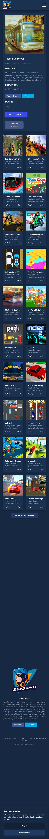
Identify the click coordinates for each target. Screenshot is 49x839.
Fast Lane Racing (35, 285)
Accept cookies (24, 832)
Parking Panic (10, 436)
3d (29, 64)
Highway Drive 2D (12, 360)
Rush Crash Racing (35, 473)
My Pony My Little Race (37, 398)
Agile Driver (9, 511)
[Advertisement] (24, 112)
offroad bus (32, 549)
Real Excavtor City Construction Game (20, 247)
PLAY (6, 255)
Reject (24, 826)
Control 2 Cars (34, 511)
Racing (8, 64)
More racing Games (24, 604)
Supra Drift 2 (10, 587)
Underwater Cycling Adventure (17, 549)
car (24, 64)
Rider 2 (31, 436)
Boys (19, 293)
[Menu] (44, 5)
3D (14, 64)
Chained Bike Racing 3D (38, 322)
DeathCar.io (9, 473)
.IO (20, 482)
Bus (19, 64)
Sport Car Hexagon (36, 360)
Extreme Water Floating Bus (16, 285)
